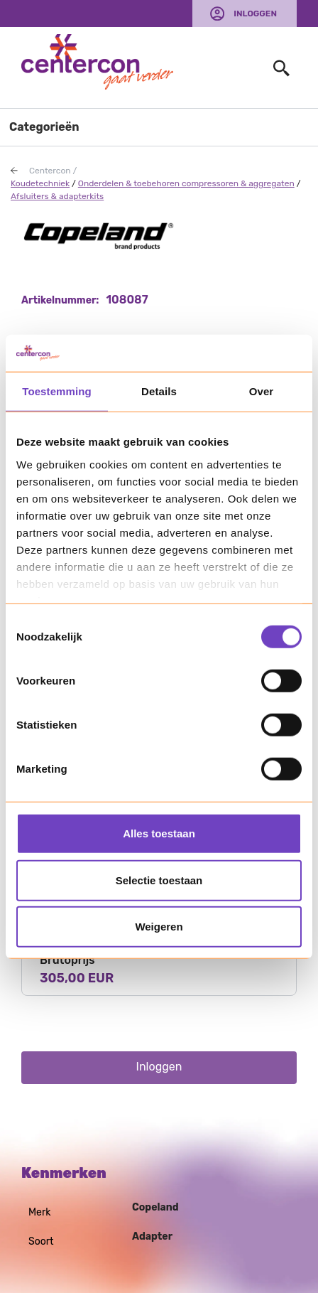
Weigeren (158, 927)
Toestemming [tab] (57, 391)
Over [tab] (261, 391)
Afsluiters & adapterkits (57, 196)
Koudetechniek (40, 183)
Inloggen (255, 13)
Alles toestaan (159, 833)
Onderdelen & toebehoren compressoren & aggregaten (186, 183)
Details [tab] (159, 391)
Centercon (50, 171)
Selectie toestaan (159, 880)
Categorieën (44, 127)
